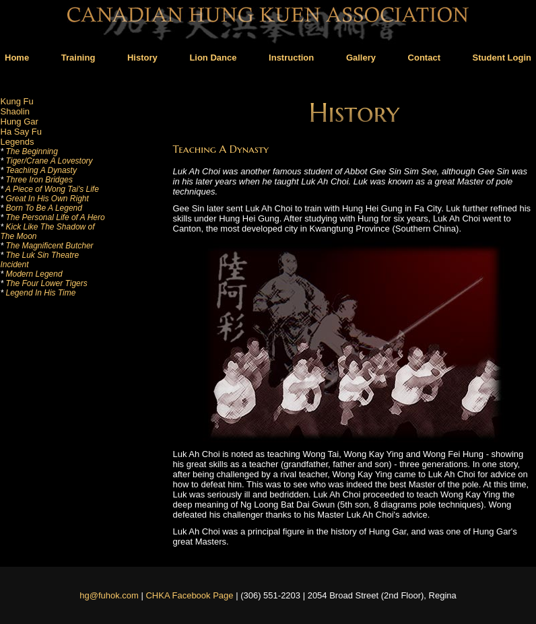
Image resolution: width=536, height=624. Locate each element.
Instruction (291, 58)
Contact (424, 58)
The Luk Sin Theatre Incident (40, 259)
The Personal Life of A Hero (53, 217)
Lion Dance (212, 58)
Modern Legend (32, 274)
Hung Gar (19, 121)
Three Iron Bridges (37, 179)
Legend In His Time (38, 293)
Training (78, 58)
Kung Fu (17, 101)
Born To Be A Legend (41, 208)
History (142, 58)
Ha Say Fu (21, 132)
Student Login (502, 58)
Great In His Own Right (45, 198)
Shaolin (15, 111)
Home (17, 58)
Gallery (361, 58)
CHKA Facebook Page (189, 595)
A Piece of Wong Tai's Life (50, 189)
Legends (17, 142)
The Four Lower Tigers (44, 283)
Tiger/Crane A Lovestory (47, 161)
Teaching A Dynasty (39, 170)
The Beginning (29, 151)
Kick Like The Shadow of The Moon (48, 231)
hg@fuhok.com (109, 595)
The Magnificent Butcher (47, 245)
